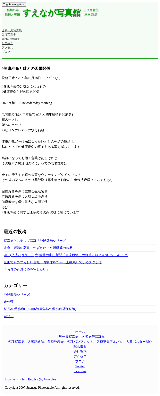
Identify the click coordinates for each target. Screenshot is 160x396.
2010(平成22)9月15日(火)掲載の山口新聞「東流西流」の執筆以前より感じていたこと (66, 255)
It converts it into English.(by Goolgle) (30, 379)
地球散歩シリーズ (17, 294)
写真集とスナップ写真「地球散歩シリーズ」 (36, 240)
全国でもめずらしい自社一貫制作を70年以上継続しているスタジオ (53, 262)
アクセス (7, 47)
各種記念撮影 (10, 39)
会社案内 (80, 351)
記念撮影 (80, 346)
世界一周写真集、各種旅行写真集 (80, 336)
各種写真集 (9, 34)
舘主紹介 (7, 43)
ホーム (80, 332)
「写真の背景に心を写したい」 (27, 269)
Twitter (80, 366)
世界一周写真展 (12, 30)
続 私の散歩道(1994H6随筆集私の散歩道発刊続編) (40, 309)
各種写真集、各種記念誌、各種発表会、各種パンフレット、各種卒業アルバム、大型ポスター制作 (80, 341)
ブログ (6, 51)
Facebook (80, 371)
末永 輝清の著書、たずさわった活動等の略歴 (38, 248)
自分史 (9, 316)
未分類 (9, 301)
